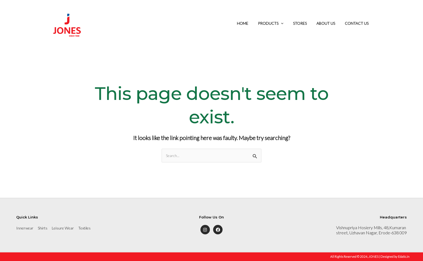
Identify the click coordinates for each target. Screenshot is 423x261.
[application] (288, 23)
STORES (305, 23)
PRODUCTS (278, 23)
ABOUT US (329, 23)
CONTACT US (358, 23)
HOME (252, 23)
